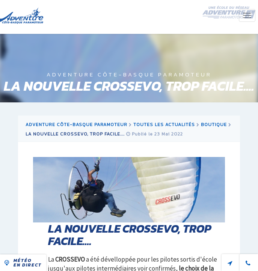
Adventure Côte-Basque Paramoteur (76, 124)
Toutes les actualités (164, 124)
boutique (214, 124)
